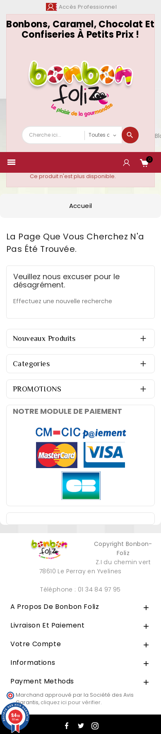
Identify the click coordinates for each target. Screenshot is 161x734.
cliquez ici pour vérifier (71, 702)
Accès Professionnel (88, 7)
